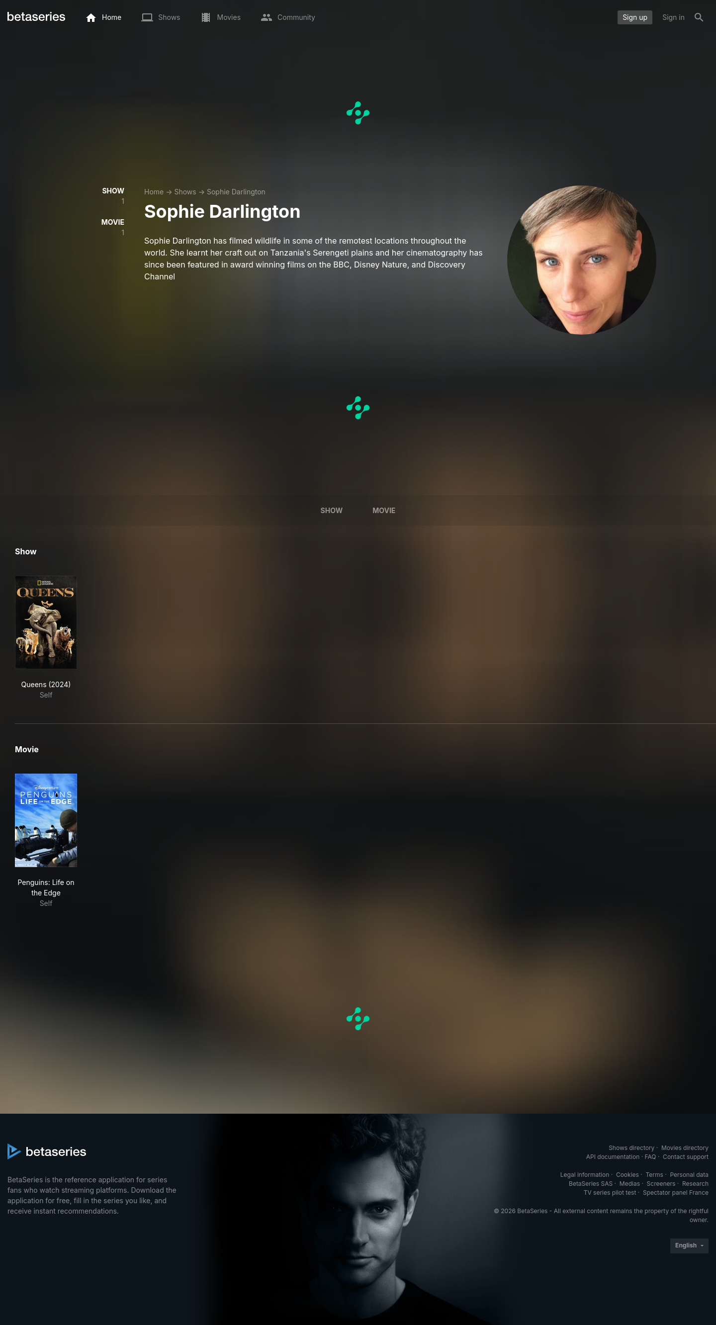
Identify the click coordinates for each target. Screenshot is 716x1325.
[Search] (699, 17)
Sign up (635, 17)
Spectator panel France (676, 1192)
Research (695, 1183)
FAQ (650, 1156)
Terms (654, 1174)
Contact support (686, 1156)
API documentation (612, 1156)
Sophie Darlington (236, 191)
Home (154, 191)
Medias (630, 1183)
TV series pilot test (610, 1192)
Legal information (585, 1174)
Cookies (627, 1174)
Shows (185, 191)
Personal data (689, 1174)
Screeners (661, 1183)
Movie (383, 510)
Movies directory (685, 1147)
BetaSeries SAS (591, 1183)
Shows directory (631, 1147)
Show (332, 510)
